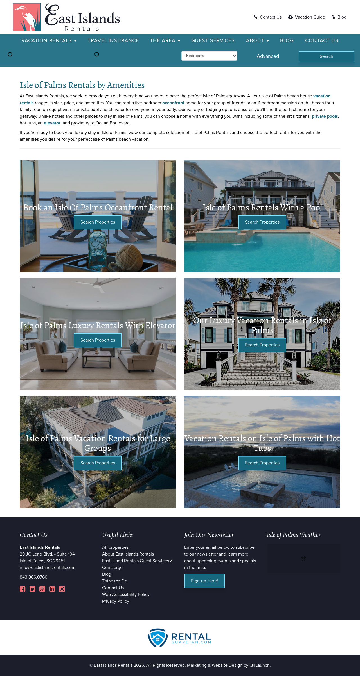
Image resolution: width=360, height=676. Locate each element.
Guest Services (213, 40)
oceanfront (173, 103)
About (257, 40)
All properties (115, 547)
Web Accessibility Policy (126, 594)
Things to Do (114, 581)
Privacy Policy (115, 601)
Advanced (268, 56)
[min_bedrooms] (209, 56)
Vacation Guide (306, 17)
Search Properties (97, 222)
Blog (339, 17)
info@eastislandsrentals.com (47, 567)
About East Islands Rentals (128, 554)
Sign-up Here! (204, 581)
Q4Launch (259, 665)
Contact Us (268, 17)
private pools (325, 116)
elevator (52, 123)
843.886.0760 (34, 577)
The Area (165, 40)
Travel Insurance (113, 40)
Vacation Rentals (48, 40)
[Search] (326, 56)
